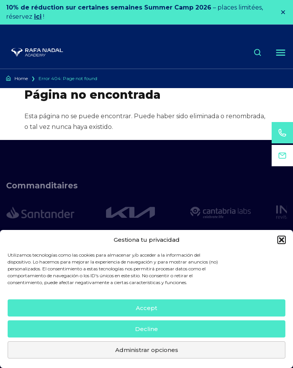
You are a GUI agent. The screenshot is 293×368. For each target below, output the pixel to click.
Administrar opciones (146, 350)
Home (21, 78)
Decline (146, 329)
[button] (281, 240)
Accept (146, 308)
